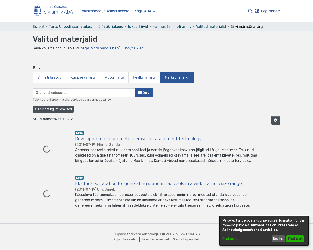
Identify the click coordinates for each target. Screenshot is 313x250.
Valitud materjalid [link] (211, 26)
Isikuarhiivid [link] (138, 26)
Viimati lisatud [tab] (49, 77)
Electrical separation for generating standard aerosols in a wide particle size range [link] (158, 183)
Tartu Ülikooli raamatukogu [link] (71, 26)
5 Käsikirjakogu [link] (110, 26)
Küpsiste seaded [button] (125, 239)
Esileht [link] (38, 26)
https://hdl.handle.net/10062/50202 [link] (112, 48)
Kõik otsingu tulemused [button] (53, 109)
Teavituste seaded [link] (155, 239)
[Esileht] (55, 11)
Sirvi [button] (144, 92)
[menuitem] (144, 11)
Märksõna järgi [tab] (177, 77)
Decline (278, 239)
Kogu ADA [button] (143, 11)
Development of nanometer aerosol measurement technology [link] (138, 138)
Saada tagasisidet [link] (186, 239)
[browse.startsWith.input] (84, 92)
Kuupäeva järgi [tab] (83, 77)
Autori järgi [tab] (114, 77)
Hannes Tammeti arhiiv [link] (172, 26)
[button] (250, 11)
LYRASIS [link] (193, 234)
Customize (230, 239)
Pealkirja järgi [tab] (144, 77)
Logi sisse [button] (269, 11)
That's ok (295, 239)
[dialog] (264, 231)
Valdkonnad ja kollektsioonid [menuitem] (105, 11)
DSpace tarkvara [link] (127, 234)
